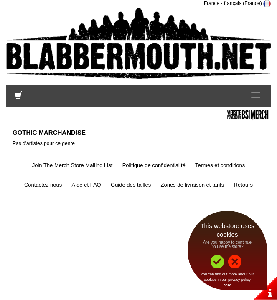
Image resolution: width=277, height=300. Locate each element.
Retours (243, 185)
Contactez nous (43, 185)
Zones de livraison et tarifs (192, 185)
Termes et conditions (220, 165)
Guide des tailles (131, 185)
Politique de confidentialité (154, 165)
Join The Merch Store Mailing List (72, 165)
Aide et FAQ (86, 185)
